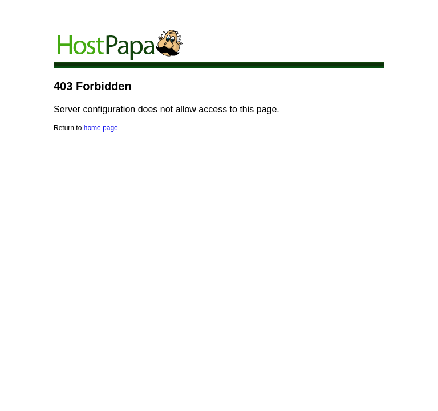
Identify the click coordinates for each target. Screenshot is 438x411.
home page (101, 128)
